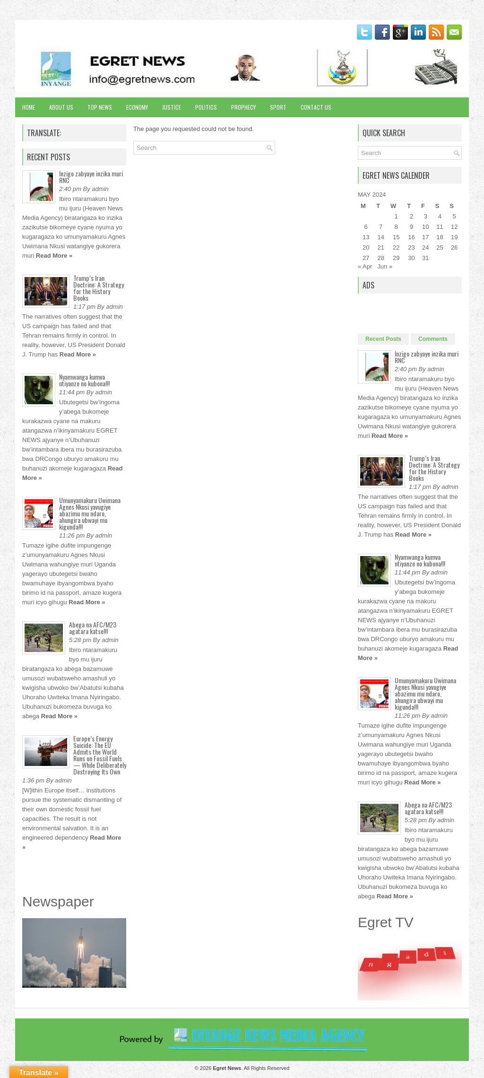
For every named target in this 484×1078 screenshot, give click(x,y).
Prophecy (243, 107)
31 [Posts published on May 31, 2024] (425, 257)
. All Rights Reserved (251, 1068)
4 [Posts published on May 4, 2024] (439, 216)
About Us (61, 107)
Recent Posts (383, 339)
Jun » (384, 266)
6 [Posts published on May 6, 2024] (366, 226)
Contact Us (316, 107)
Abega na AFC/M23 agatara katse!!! (92, 627)
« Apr (365, 266)
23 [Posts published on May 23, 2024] (411, 247)
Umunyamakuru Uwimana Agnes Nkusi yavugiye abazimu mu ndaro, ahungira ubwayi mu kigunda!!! (90, 513)
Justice (171, 107)
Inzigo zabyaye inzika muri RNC (91, 176)
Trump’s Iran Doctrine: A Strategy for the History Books (98, 288)
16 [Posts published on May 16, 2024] (411, 237)
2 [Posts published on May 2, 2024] (411, 216)
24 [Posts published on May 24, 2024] (425, 247)
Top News (99, 107)
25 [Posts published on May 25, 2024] (439, 247)
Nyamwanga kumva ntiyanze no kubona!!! (84, 380)
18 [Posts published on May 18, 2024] (439, 237)
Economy (137, 107)
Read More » (54, 255)
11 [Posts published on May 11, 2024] (439, 226)
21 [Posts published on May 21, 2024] (380, 247)
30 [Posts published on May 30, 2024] (411, 257)
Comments (433, 339)
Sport (278, 107)
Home (28, 107)
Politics (206, 107)
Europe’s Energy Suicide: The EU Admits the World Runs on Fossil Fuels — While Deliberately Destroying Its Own (99, 754)
